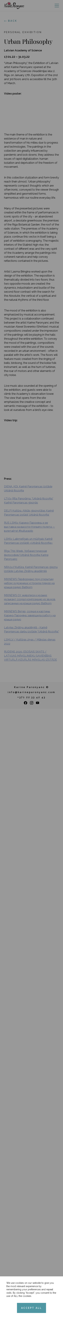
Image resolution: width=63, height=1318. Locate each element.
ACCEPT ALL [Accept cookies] (31, 1308)
